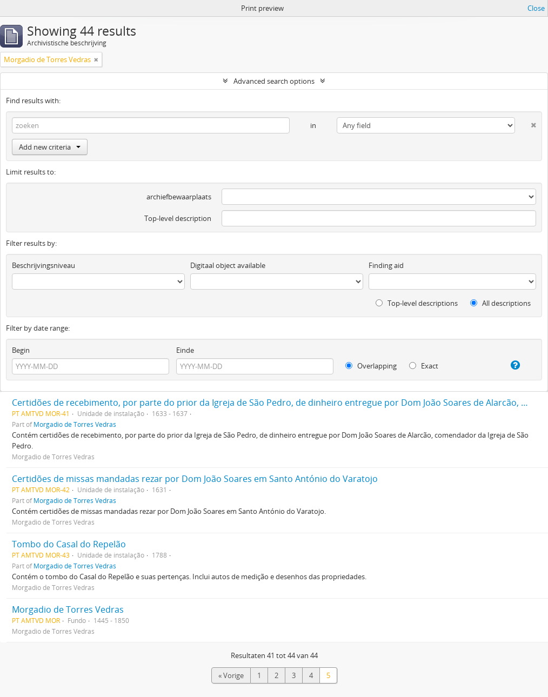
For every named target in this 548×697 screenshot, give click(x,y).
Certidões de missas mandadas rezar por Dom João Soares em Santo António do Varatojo (195, 479)
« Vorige (231, 675)
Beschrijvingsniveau (43, 265)
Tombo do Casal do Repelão (69, 544)
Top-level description (177, 218)
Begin (21, 350)
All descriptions (500, 303)
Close (536, 8)
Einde (185, 350)
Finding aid (386, 265)
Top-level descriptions (417, 303)
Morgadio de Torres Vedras (75, 424)
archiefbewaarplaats (178, 197)
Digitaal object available (227, 265)
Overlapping (371, 366)
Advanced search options (274, 81)
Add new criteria (50, 147)
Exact (423, 366)
